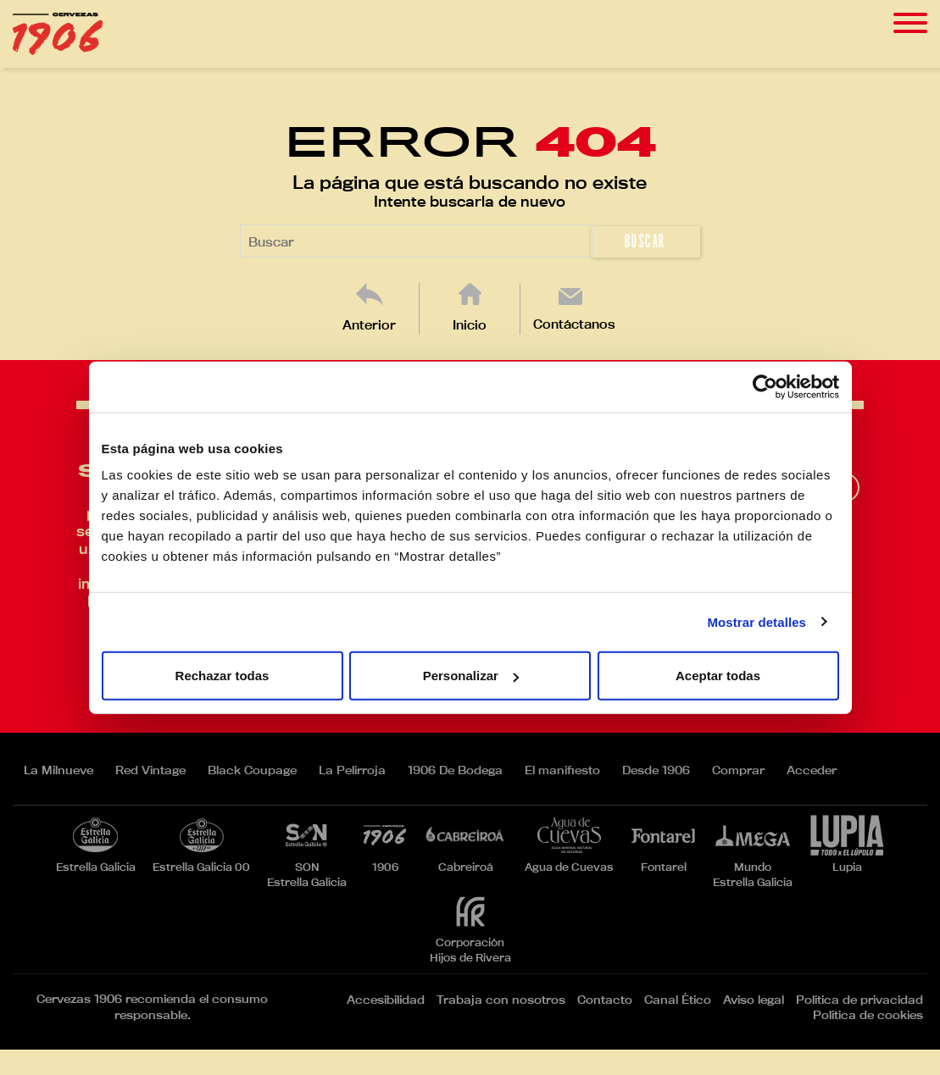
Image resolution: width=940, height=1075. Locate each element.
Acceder (812, 770)
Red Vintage (150, 770)
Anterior (369, 325)
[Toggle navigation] (910, 23)
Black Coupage (252, 770)
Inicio (470, 325)
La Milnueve (58, 770)
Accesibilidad (386, 999)
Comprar (738, 770)
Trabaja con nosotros (501, 999)
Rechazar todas (222, 675)
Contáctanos (574, 324)
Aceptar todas (718, 675)
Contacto (604, 999)
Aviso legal (753, 999)
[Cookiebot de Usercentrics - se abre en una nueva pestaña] (765, 386)
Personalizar (471, 675)
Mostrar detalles (756, 621)
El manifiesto (562, 770)
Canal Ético (677, 999)
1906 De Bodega (455, 770)
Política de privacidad (859, 999)
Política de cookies (868, 1014)
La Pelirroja (352, 770)
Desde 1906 (656, 770)
